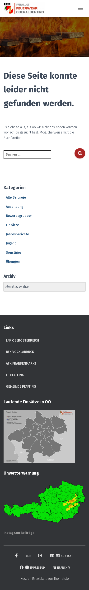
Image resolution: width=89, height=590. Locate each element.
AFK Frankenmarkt (21, 364)
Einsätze (12, 225)
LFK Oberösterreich (22, 340)
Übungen (13, 262)
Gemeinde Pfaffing (21, 387)
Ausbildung (14, 207)
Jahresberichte (17, 234)
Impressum (32, 567)
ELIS (28, 556)
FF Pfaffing (15, 375)
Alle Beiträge (16, 197)
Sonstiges (13, 253)
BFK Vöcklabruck (20, 352)
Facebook (17, 555)
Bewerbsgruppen (19, 216)
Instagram (40, 555)
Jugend (11, 243)
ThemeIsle (61, 579)
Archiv (61, 567)
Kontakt (61, 555)
